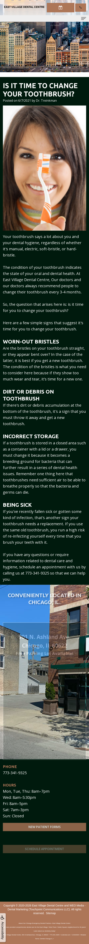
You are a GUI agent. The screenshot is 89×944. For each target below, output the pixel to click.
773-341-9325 (15, 772)
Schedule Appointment (44, 855)
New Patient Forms (44, 830)
